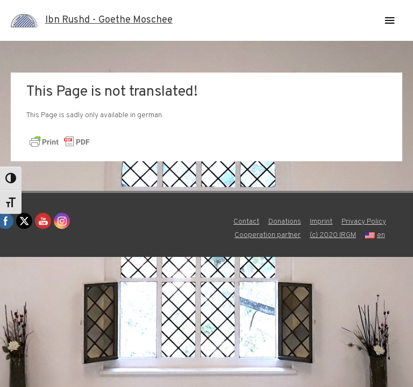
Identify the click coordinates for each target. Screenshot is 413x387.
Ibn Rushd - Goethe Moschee (109, 20)
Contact (246, 221)
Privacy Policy (363, 221)
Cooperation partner (267, 235)
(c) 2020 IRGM (333, 235)
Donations (284, 221)
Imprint (321, 221)
